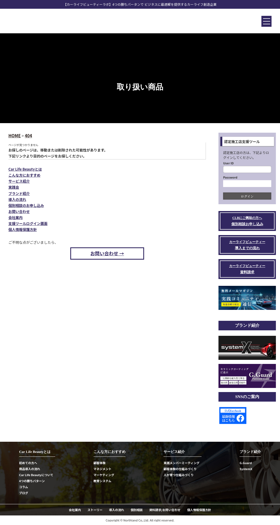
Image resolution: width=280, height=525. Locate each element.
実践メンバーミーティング (181, 463)
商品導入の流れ (29, 469)
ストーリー (95, 510)
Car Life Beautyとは (25, 169)
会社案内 (15, 217)
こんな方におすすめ (24, 175)
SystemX (246, 469)
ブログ (23, 493)
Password (230, 177)
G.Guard (246, 463)
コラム (23, 487)
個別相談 (137, 510)
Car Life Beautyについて (36, 475)
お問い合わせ (19, 211)
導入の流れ (17, 199)
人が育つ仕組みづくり (179, 475)
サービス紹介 (19, 181)
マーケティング (104, 475)
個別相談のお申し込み (26, 205)
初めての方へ (28, 463)
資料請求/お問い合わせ (164, 510)
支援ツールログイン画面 (28, 223)
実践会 (13, 187)
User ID (228, 163)
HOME (14, 135)
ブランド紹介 (19, 193)
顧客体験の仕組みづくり (180, 469)
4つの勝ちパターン (32, 481)
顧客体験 (100, 463)
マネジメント (103, 469)
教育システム (103, 481)
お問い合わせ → (107, 253)
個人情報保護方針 (22, 229)
